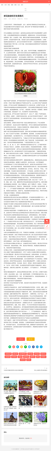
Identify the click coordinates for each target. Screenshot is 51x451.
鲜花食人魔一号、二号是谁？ (25, 419)
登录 (31, 438)
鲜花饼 (28, 359)
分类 (5, 4)
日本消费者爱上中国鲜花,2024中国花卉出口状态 (25, 387)
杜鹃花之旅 (8, 353)
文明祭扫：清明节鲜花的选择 (25, 402)
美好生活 (14, 18)
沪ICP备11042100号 (25, 449)
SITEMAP (37, 449)
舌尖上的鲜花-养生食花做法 (40, 370)
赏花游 (20, 356)
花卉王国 (30, 353)
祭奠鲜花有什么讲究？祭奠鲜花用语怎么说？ (40, 387)
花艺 (22, 4)
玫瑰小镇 (15, 353)
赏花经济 (26, 356)
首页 (2, 4)
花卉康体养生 (23, 353)
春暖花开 (25, 1)
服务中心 (32, 449)
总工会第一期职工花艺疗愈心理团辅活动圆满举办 (10, 387)
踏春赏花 (32, 356)
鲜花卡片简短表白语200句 (40, 401)
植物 (12, 4)
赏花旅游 (14, 356)
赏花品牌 (8, 356)
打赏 (30, 339)
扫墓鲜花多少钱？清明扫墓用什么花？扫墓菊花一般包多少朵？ (10, 403)
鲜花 (9, 4)
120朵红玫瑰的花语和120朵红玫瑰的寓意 (13, 370)
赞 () (21, 339)
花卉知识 (37, 353)
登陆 (25, 8)
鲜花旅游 (43, 356)
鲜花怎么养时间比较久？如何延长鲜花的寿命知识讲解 (10, 419)
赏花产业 (43, 353)
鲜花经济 (23, 359)
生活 (19, 4)
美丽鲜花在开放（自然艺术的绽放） (40, 419)
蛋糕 (15, 4)
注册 (25, 10)
